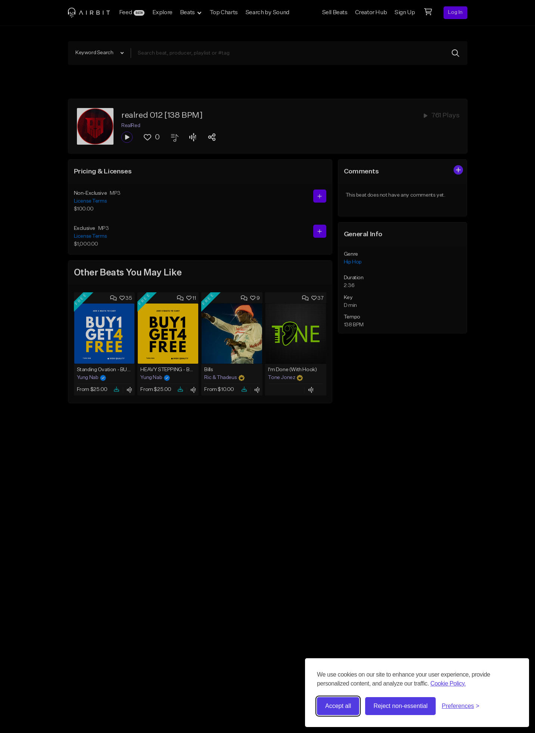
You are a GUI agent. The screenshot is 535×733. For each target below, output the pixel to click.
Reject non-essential (400, 706)
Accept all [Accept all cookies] (338, 706)
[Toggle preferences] (460, 706)
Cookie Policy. (448, 683)
